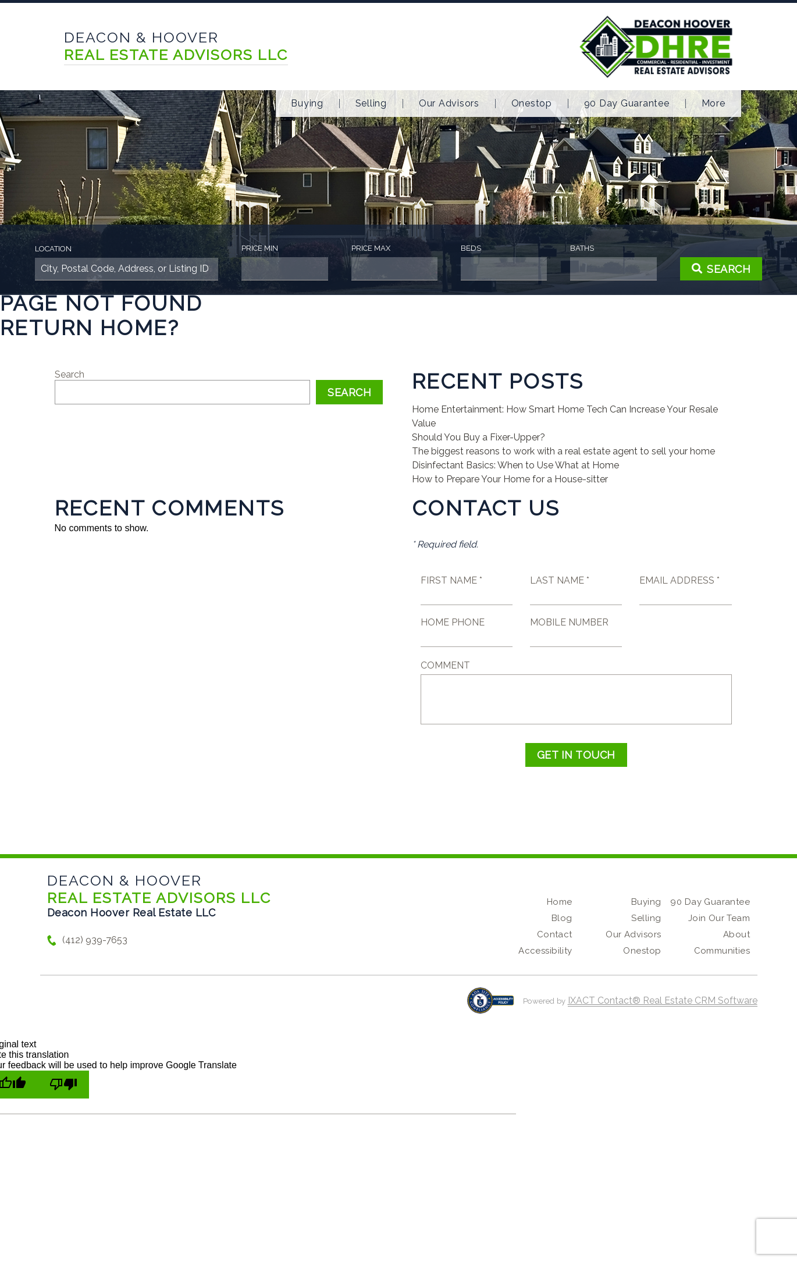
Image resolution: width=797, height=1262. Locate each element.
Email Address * (679, 580)
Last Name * (559, 580)
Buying (307, 103)
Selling (371, 103)
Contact (554, 934)
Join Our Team (719, 918)
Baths (582, 248)
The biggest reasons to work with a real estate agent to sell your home (563, 451)
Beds (471, 248)
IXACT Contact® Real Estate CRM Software (662, 1000)
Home (559, 902)
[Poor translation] (63, 1085)
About (736, 934)
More (713, 103)
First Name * (451, 580)
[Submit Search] (721, 268)
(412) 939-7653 (94, 939)
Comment (445, 665)
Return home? (90, 327)
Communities (722, 950)
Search (69, 374)
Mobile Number (569, 622)
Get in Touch (576, 755)
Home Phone (453, 622)
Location (53, 248)
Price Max (370, 248)
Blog (562, 918)
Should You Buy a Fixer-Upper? (478, 437)
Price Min (259, 248)
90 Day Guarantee (627, 103)
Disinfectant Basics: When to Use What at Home (515, 465)
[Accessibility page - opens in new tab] (491, 1006)
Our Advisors (449, 103)
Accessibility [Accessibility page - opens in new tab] (545, 950)
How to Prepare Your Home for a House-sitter (510, 479)
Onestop (531, 103)
